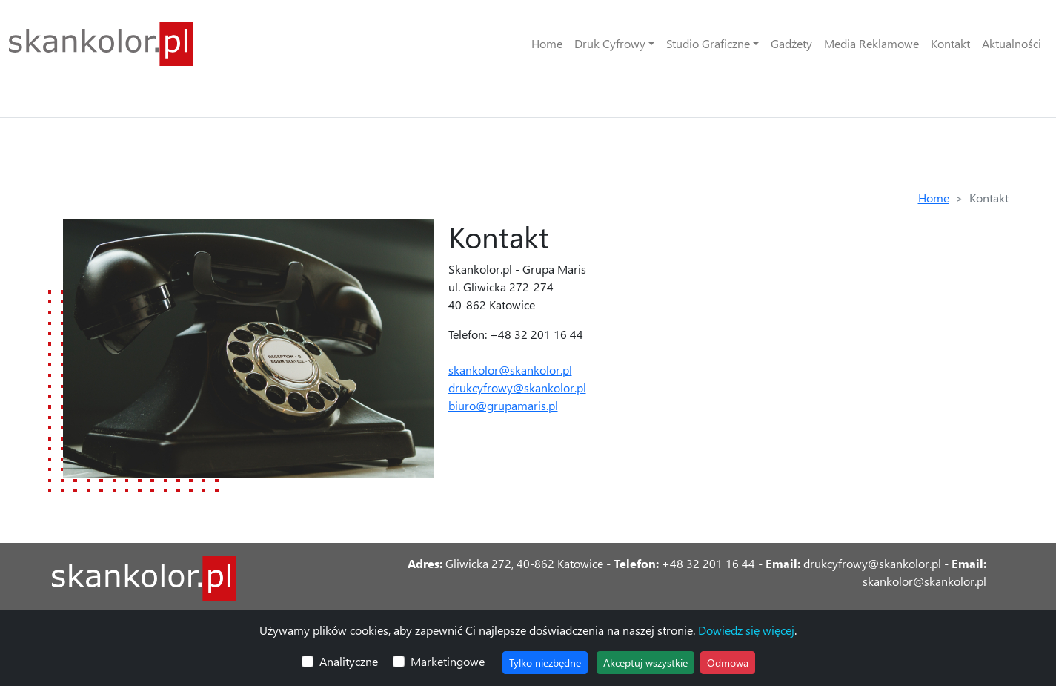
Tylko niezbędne (545, 663)
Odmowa (727, 663)
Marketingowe (448, 661)
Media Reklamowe (871, 43)
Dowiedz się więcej (746, 630)
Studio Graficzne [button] (708, 43)
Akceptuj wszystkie (645, 663)
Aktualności (1011, 43)
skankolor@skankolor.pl (510, 369)
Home (546, 43)
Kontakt (950, 43)
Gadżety (791, 43)
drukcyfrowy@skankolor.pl (517, 387)
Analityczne (348, 661)
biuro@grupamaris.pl (503, 405)
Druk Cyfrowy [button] (609, 43)
